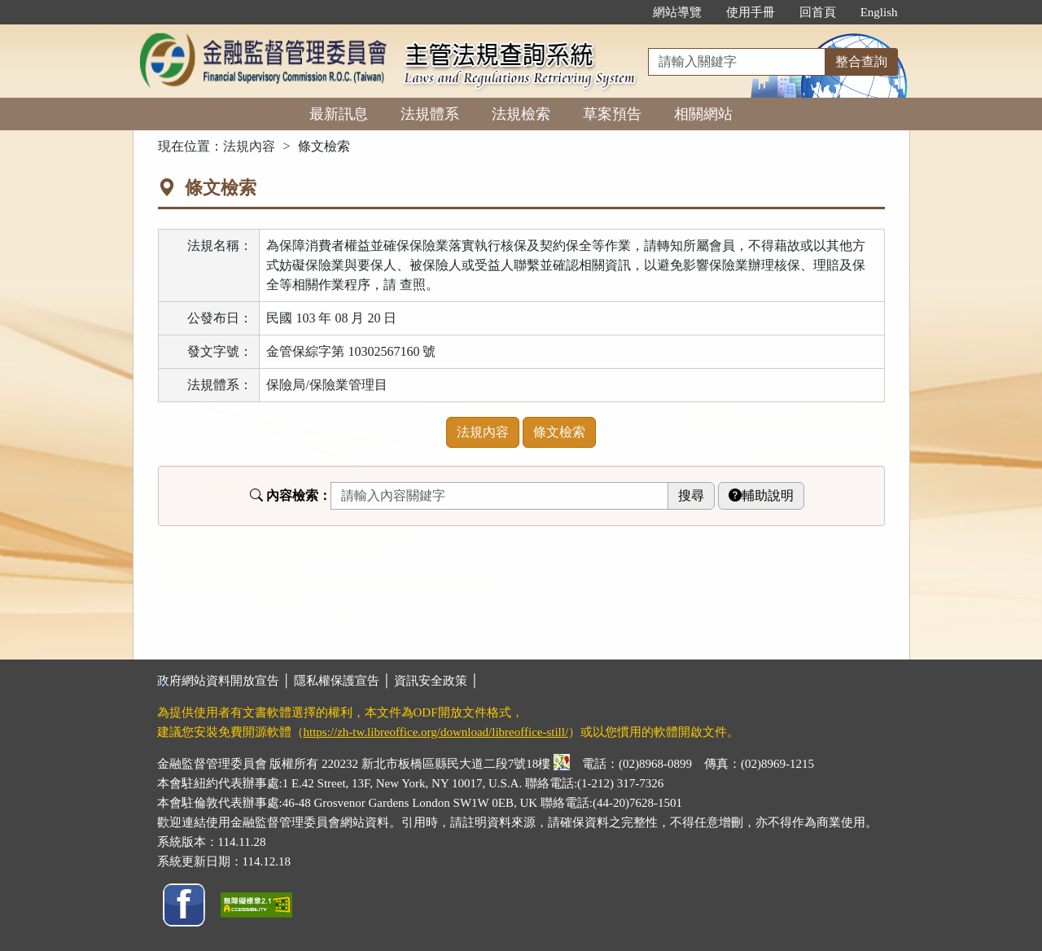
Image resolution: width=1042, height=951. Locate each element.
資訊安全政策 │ (436, 680)
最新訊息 (338, 114)
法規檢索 (521, 114)
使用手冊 (750, 12)
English (879, 12)
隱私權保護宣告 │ (344, 680)
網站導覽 (677, 12)
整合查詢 (861, 61)
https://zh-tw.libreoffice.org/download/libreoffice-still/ (436, 731)
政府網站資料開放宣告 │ (225, 680)
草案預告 (612, 114)
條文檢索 (559, 432)
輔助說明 (761, 495)
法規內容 (249, 146)
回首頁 (817, 12)
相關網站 (703, 114)
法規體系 (430, 114)
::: (623, 12)
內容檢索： (290, 495)
